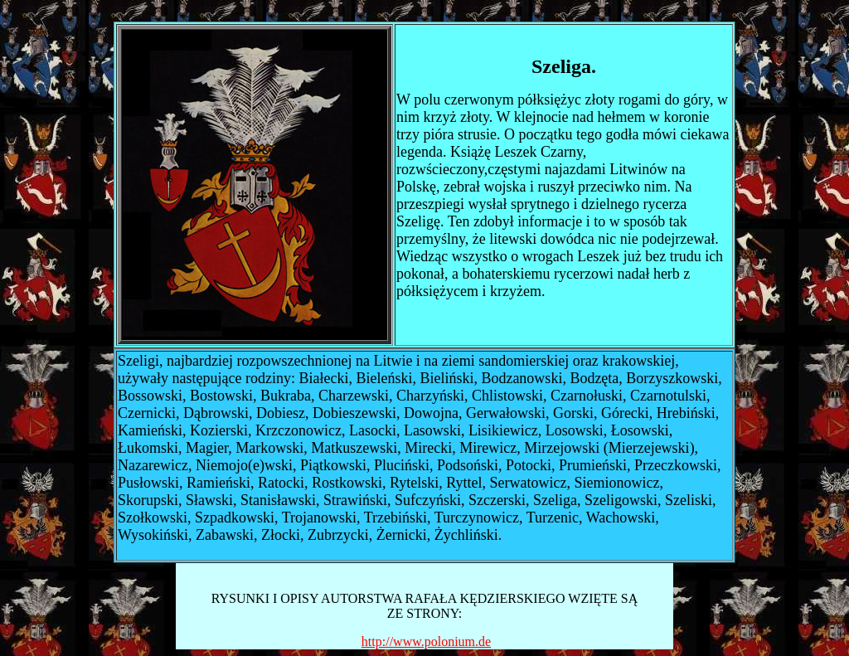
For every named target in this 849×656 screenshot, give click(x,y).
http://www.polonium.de (426, 641)
